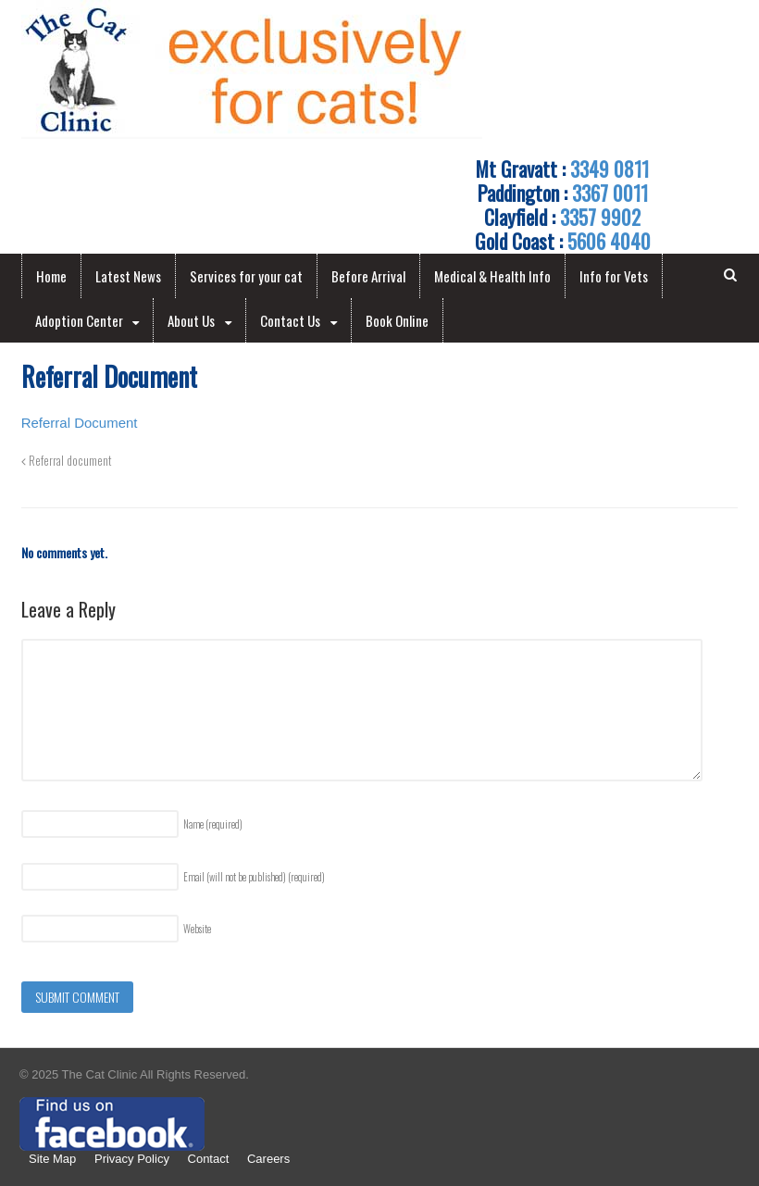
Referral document (66, 460)
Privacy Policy (131, 1159)
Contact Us (290, 320)
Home (51, 276)
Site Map (52, 1159)
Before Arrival (368, 276)
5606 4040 (609, 241)
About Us (191, 320)
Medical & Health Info (492, 276)
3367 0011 (610, 192)
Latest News (128, 276)
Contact (209, 1159)
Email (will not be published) (254, 876)
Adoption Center (79, 320)
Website (197, 928)
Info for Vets (613, 276)
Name (213, 824)
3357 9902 (600, 216)
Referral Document (79, 423)
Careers (268, 1159)
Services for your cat (246, 276)
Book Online (397, 320)
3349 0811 (609, 168)
